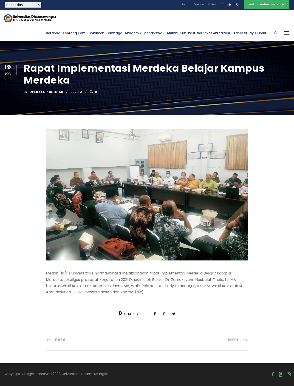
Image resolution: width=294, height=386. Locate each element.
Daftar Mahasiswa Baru (266, 4)
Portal (212, 4)
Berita (185, 4)
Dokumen (96, 33)
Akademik (133, 33)
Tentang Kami (74, 33)
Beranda (53, 33)
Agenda (199, 4)
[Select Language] (23, 5)
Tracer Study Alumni (249, 33)
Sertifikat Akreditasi (213, 33)
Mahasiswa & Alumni (161, 33)
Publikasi (187, 33)
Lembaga (114, 33)
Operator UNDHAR (46, 92)
